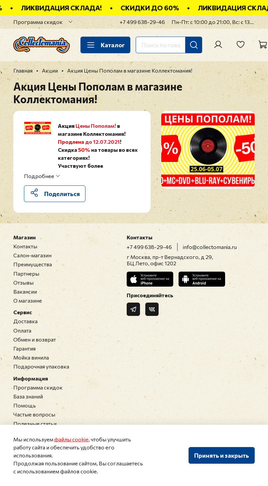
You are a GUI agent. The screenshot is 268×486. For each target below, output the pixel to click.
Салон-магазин (32, 255)
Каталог (105, 45)
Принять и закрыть (221, 455)
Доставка (25, 321)
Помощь (24, 405)
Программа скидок (38, 22)
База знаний (28, 396)
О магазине (27, 300)
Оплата (22, 330)
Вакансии (25, 291)
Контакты (25, 246)
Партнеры (26, 273)
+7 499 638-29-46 (142, 22)
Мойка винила (31, 357)
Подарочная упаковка (41, 366)
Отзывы (23, 282)
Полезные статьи (35, 423)
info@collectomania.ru (210, 247)
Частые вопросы (34, 414)
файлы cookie (71, 439)
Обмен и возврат (34, 339)
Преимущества (32, 264)
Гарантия (24, 348)
